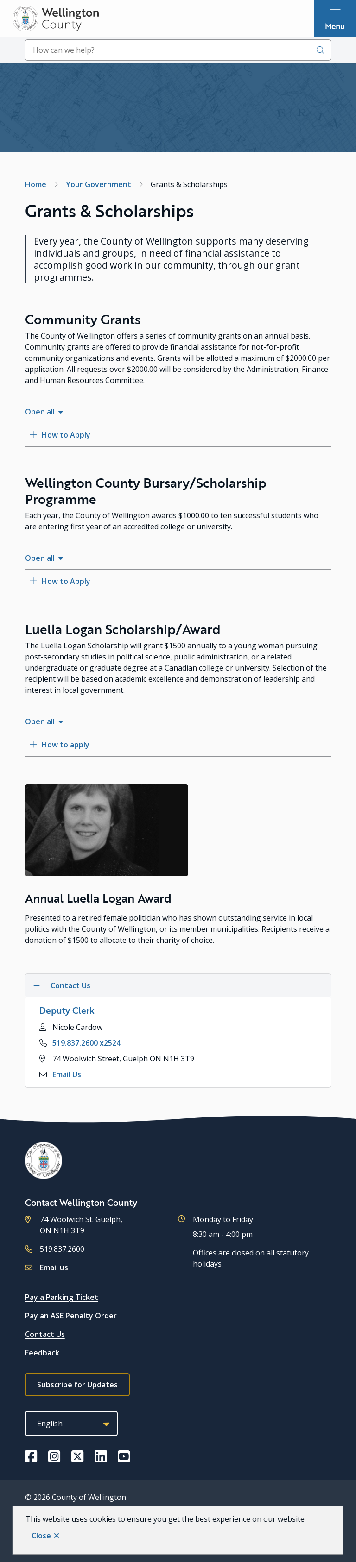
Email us (54, 1267)
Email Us (66, 1074)
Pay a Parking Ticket (61, 1297)
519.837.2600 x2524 (86, 1043)
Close (41, 1536)
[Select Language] (71, 1423)
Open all (40, 412)
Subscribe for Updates (77, 1385)
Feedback (42, 1353)
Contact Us (45, 1334)
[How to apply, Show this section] (178, 744)
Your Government (98, 184)
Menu (335, 25)
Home (35, 184)
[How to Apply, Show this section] (178, 434)
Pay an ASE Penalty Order (71, 1316)
